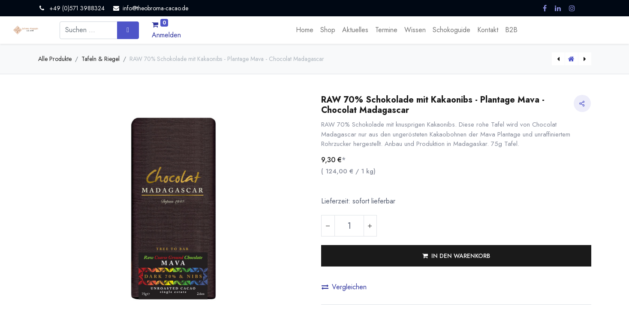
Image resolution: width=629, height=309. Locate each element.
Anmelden (166, 35)
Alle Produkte (55, 59)
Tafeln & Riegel (100, 59)
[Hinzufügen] (370, 225)
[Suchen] (128, 30)
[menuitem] (304, 30)
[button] (456, 256)
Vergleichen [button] (344, 287)
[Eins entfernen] (328, 225)
